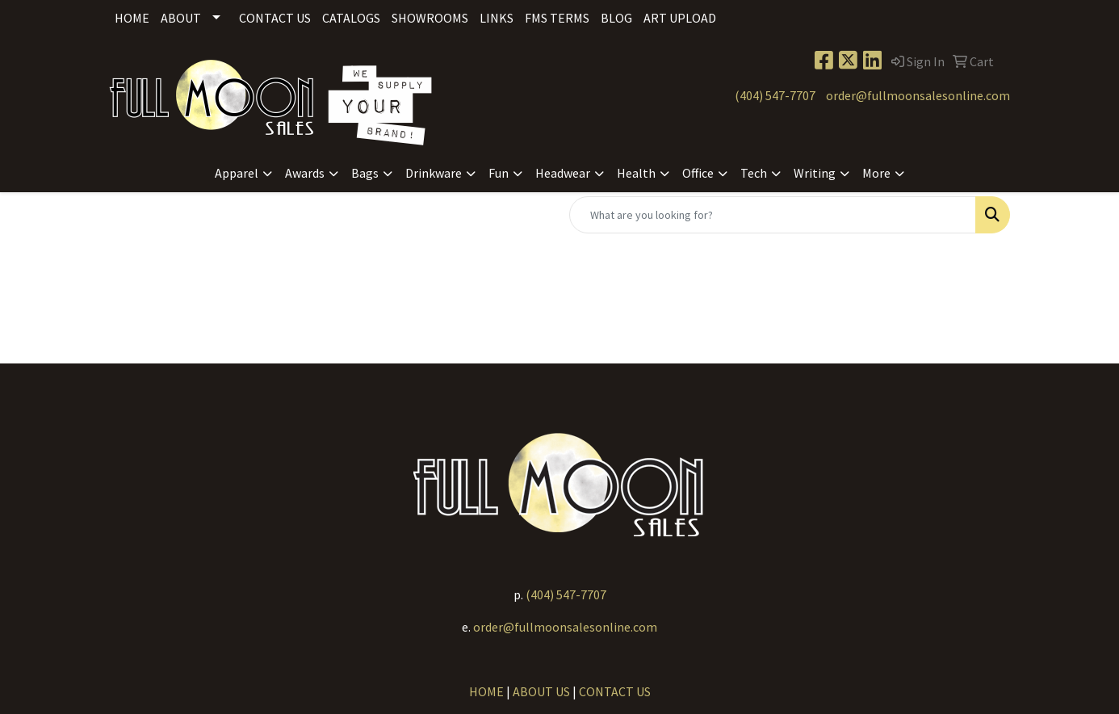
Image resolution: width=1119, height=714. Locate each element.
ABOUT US (541, 691)
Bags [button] (365, 173)
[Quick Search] (772, 214)
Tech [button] (753, 173)
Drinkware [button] (433, 173)
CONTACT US (615, 691)
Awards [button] (305, 173)
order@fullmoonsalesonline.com (918, 95)
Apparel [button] (236, 173)
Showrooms (430, 18)
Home (132, 18)
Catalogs (351, 18)
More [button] (876, 173)
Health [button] (636, 173)
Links (496, 18)
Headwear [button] (562, 173)
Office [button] (698, 173)
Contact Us (275, 18)
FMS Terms (557, 18)
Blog (616, 18)
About (181, 18)
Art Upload (679, 18)
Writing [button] (815, 173)
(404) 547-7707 (775, 95)
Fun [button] (498, 173)
